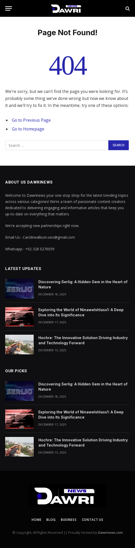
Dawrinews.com (110, 532)
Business (69, 519)
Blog (50, 519)
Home (36, 519)
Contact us (92, 519)
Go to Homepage (28, 129)
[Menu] (8, 8)
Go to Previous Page (31, 120)
